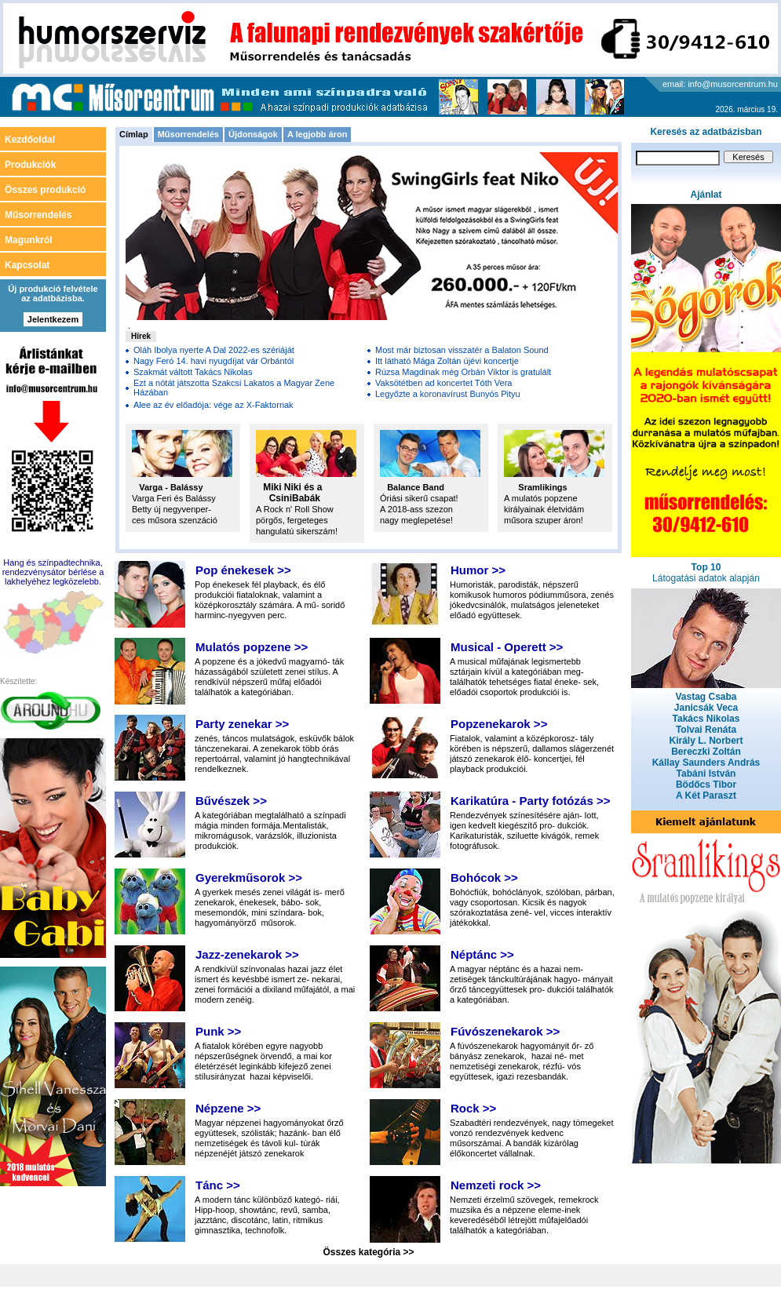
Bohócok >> (484, 877)
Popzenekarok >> (499, 723)
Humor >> (478, 570)
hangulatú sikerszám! (297, 531)
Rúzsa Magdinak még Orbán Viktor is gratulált (463, 372)
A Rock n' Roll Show (295, 509)
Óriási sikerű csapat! (419, 498)
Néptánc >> (482, 954)
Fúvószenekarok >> (505, 1031)
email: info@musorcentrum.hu (720, 84)
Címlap (133, 134)
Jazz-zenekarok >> (247, 954)
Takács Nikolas (706, 718)
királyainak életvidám (544, 509)
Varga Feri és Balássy (175, 498)
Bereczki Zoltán (706, 751)
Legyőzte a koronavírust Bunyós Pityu (447, 394)
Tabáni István (706, 773)
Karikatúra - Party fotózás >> (530, 800)
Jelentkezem (52, 319)
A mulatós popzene (541, 498)
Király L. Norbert (706, 740)
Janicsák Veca (706, 707)
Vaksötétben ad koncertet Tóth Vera (444, 383)
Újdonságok (253, 134)
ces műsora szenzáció (174, 520)
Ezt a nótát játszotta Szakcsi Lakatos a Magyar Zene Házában (233, 387)
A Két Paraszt (706, 795)
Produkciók (30, 164)
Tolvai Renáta (706, 729)
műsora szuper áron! (543, 520)
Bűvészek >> (231, 800)
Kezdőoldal (30, 139)
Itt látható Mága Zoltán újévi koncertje (447, 361)
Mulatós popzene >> (251, 647)
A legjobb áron (317, 134)
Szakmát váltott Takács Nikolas (192, 372)
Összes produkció (45, 189)
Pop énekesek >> (243, 570)
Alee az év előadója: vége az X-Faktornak (213, 405)
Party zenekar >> (242, 723)
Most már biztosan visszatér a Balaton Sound (462, 350)
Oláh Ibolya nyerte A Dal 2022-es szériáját (213, 350)
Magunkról (29, 240)
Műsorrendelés (188, 134)
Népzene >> (228, 1108)
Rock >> (473, 1108)
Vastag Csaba (705, 696)
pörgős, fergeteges (292, 520)
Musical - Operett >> (507, 647)
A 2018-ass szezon (416, 509)
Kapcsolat (27, 265)
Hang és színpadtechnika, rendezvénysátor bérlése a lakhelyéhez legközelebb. (53, 572)
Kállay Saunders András (706, 762)
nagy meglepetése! (416, 520)
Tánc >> (217, 1185)
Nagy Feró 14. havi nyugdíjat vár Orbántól (213, 361)
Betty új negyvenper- (171, 509)
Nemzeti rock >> (496, 1185)
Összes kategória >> (368, 1252)
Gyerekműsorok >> (248, 877)
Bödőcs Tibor (706, 784)
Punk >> (218, 1031)
